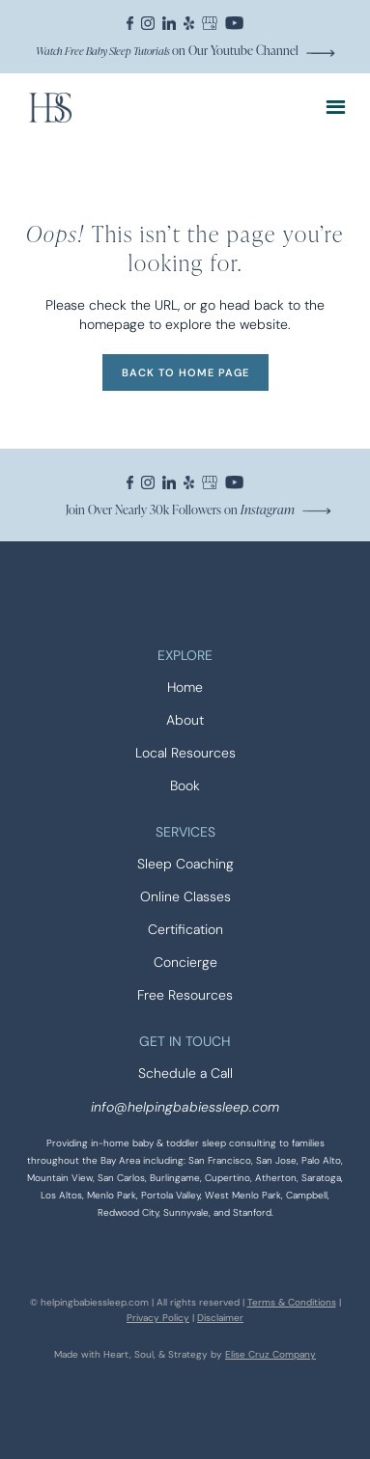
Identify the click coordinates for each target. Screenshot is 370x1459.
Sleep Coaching (185, 864)
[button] (336, 108)
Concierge (185, 962)
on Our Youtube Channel (167, 49)
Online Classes (185, 897)
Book (185, 786)
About (185, 720)
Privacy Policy (158, 1317)
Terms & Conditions (291, 1302)
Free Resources (185, 995)
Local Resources (185, 753)
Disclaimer (220, 1317)
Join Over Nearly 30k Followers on (180, 509)
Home (185, 687)
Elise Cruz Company (270, 1354)
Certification (185, 930)
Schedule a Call (185, 1073)
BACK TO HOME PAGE (185, 372)
